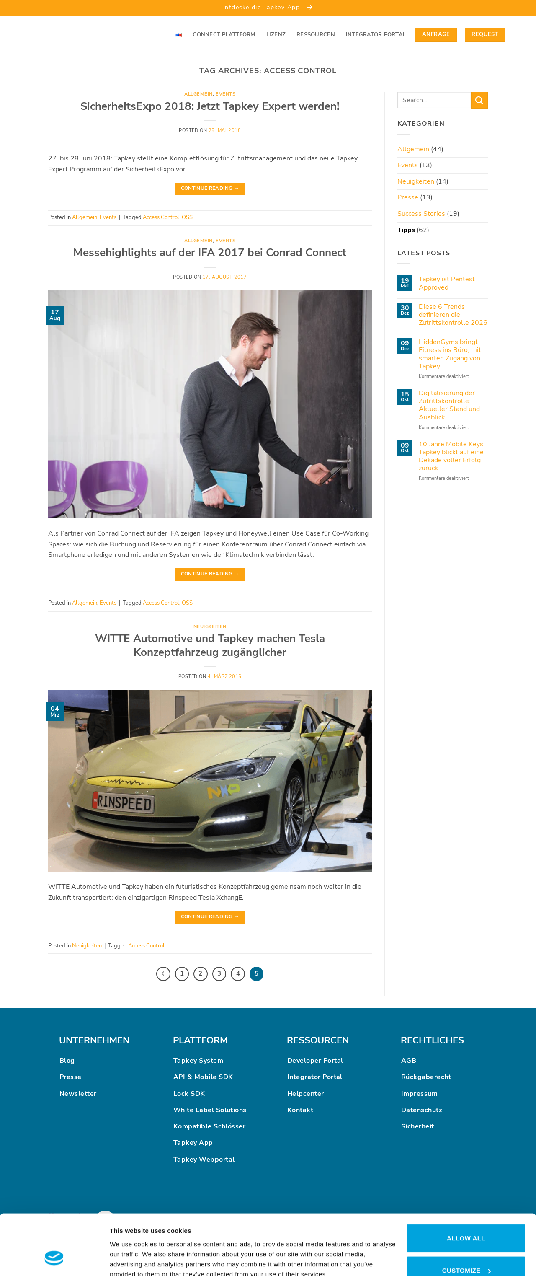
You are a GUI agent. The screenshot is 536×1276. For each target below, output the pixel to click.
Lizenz (276, 35)
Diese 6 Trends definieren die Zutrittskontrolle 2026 (453, 315)
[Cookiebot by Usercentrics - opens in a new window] (54, 1259)
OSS (187, 217)
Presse (407, 197)
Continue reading (210, 188)
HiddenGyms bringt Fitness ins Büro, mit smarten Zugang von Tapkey (450, 354)
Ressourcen (315, 35)
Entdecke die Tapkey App (268, 7)
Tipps (406, 230)
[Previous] (163, 974)
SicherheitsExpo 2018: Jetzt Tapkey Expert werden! (209, 106)
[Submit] (479, 100)
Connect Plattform (224, 35)
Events (225, 94)
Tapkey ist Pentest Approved (447, 283)
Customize (466, 1218)
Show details (129, 1245)
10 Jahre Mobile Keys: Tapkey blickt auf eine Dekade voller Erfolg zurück (452, 456)
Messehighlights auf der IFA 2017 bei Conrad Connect (209, 252)
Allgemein (198, 94)
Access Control (161, 217)
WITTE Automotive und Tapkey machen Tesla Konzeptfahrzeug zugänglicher (210, 645)
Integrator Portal (376, 35)
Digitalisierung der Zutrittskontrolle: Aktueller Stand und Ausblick (449, 405)
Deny (466, 1251)
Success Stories (421, 213)
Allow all (466, 1186)
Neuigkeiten (210, 627)
